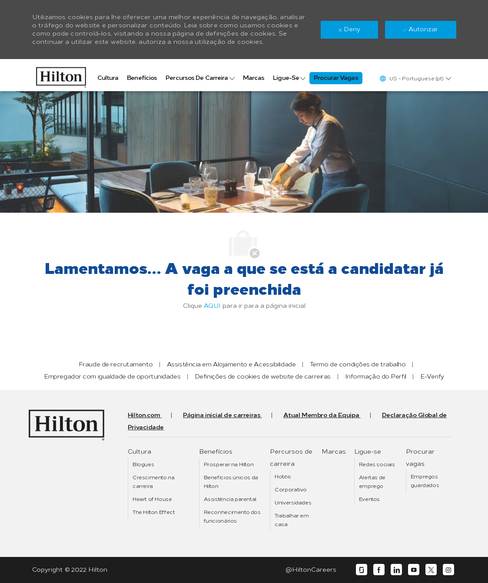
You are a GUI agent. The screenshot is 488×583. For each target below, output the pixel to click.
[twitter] (431, 569)
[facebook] (379, 569)
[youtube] (414, 569)
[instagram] (448, 569)
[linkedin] (396, 569)
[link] (61, 75)
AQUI (212, 306)
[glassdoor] (362, 569)
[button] (415, 78)
